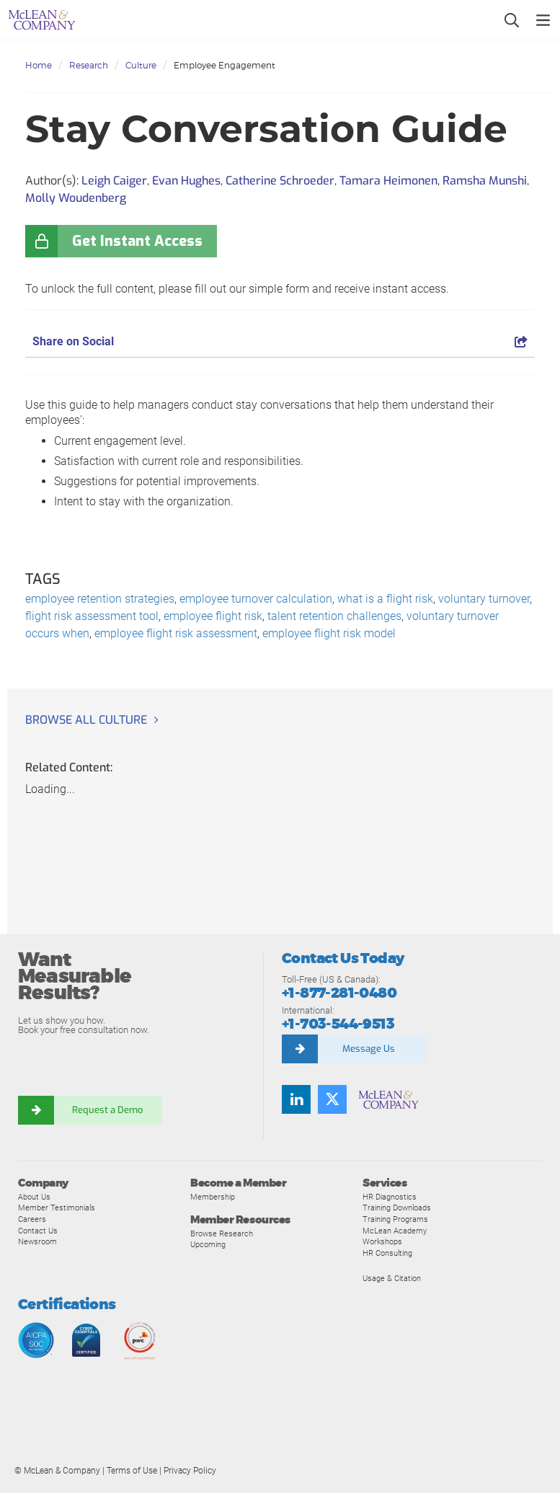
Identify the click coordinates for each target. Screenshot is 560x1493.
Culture (140, 65)
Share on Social (280, 341)
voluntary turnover (484, 599)
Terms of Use (132, 1471)
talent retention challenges (334, 616)
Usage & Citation (392, 1278)
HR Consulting (387, 1253)
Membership (212, 1197)
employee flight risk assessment (175, 633)
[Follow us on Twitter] (332, 1099)
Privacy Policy (190, 1471)
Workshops (382, 1241)
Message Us (368, 1048)
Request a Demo (108, 1110)
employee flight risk (213, 616)
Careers (32, 1219)
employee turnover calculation (255, 599)
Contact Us (38, 1231)
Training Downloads (397, 1207)
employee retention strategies (99, 599)
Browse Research (221, 1233)
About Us (34, 1197)
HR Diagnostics (390, 1197)
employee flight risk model (329, 633)
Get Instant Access (137, 241)
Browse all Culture (86, 719)
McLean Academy (395, 1231)
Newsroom (37, 1241)
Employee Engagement (224, 65)
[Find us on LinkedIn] (296, 1099)
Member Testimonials (56, 1207)
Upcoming (208, 1244)
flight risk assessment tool (92, 616)
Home (38, 65)
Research (88, 65)
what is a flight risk (385, 599)
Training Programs (395, 1219)
